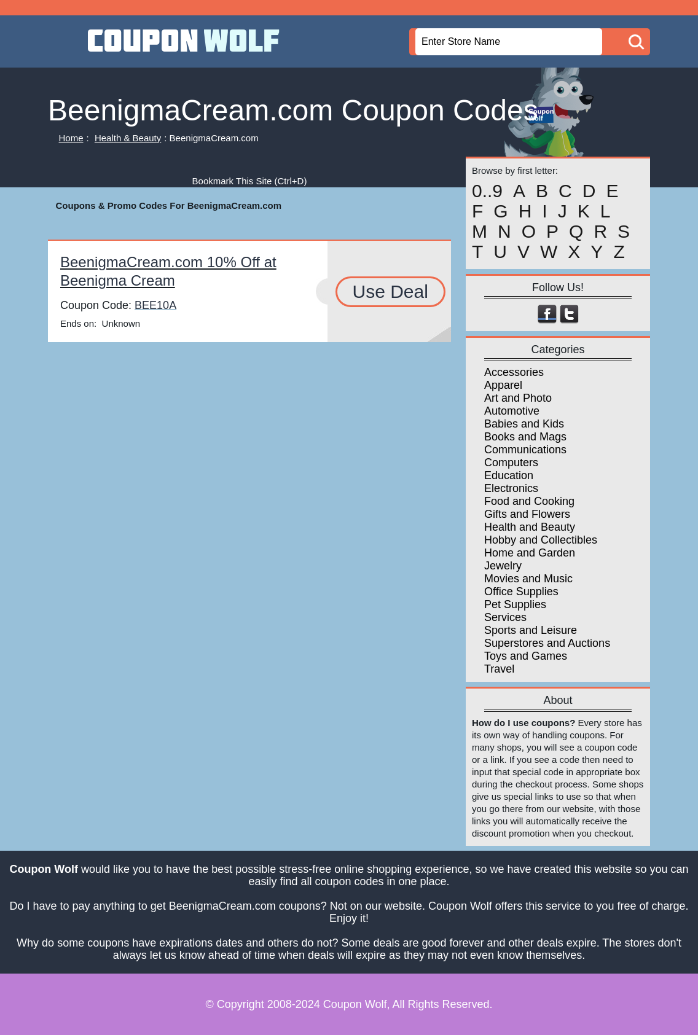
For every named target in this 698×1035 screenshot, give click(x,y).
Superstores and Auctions (547, 643)
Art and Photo (518, 398)
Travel (499, 669)
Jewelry (503, 566)
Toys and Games (525, 656)
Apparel (503, 385)
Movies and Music (528, 578)
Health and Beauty (529, 527)
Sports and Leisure (530, 630)
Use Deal (390, 291)
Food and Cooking (529, 501)
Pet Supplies (515, 604)
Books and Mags (525, 437)
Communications (525, 449)
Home (71, 138)
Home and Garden (529, 553)
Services (505, 617)
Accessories (514, 372)
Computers (511, 462)
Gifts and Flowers (527, 514)
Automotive (511, 411)
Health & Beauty (128, 138)
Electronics (511, 488)
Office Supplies (521, 591)
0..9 (487, 191)
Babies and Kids (524, 424)
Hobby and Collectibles (540, 540)
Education (508, 475)
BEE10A (155, 305)
